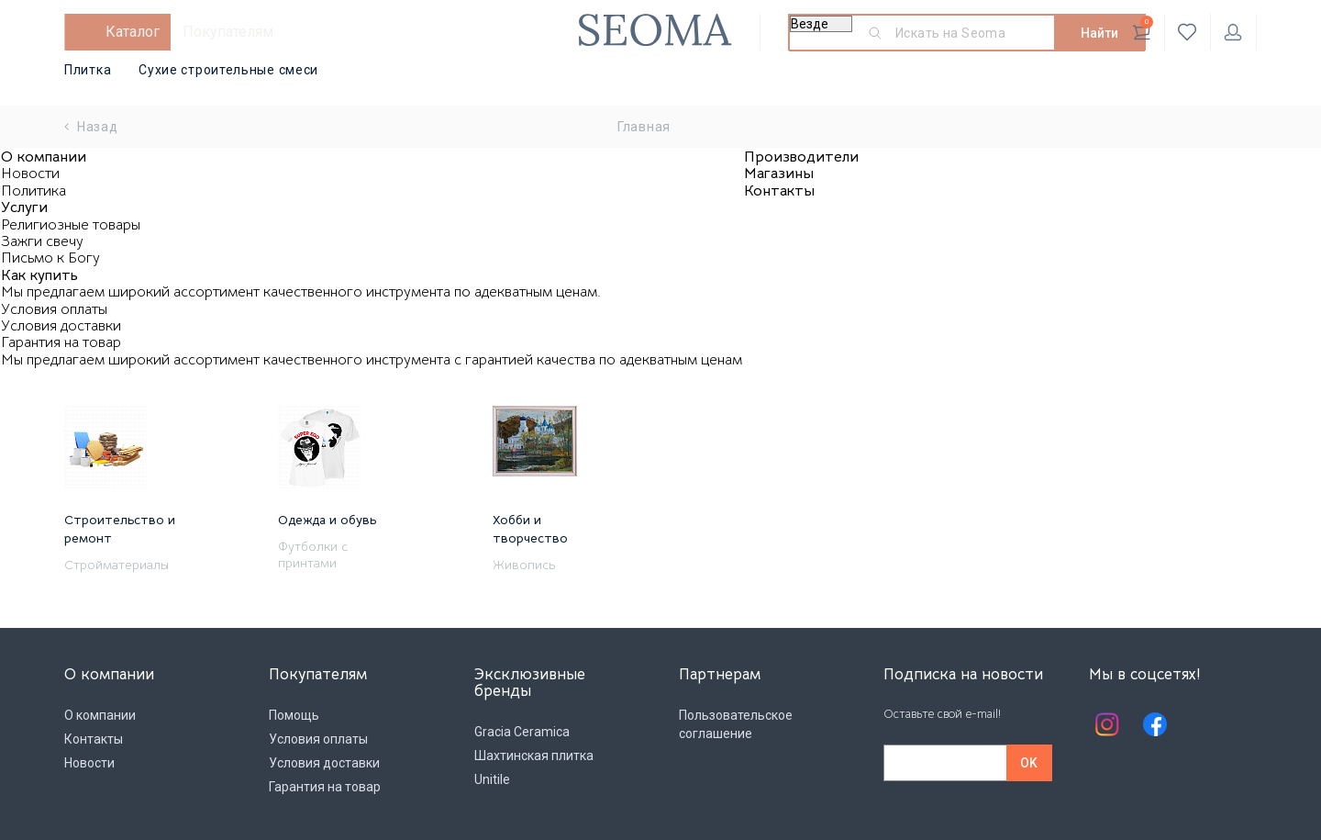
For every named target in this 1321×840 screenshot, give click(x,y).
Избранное (1187, 32)
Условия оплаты (54, 309)
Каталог (132, 31)
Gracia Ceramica (522, 731)
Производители (801, 157)
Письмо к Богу (50, 258)
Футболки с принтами (313, 554)
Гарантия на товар (61, 342)
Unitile (492, 779)
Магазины (779, 173)
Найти (1099, 33)
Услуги (24, 207)
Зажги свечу (42, 241)
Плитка (87, 69)
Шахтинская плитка (534, 755)
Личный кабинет (1233, 32)
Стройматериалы (116, 564)
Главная (644, 126)
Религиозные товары (70, 225)
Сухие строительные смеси (228, 69)
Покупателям (228, 31)
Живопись (524, 564)
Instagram (1107, 724)
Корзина (1142, 28)
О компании (43, 157)
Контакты (779, 191)
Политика (33, 191)
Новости (30, 173)
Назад (91, 126)
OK (1029, 763)
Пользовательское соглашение (736, 724)
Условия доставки (61, 326)
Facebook (1155, 724)
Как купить (39, 275)
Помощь (294, 715)
